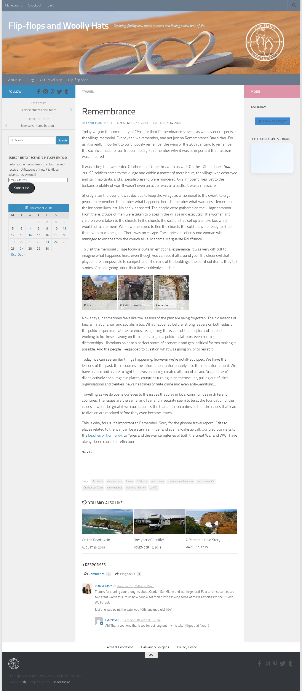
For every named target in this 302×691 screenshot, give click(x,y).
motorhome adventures (180, 481)
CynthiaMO (94, 123)
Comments (97, 574)
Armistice (98, 481)
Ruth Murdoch (103, 586)
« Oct (12, 255)
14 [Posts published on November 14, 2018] (30, 235)
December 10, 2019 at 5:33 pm (142, 620)
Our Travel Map (51, 80)
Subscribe (21, 188)
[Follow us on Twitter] (59, 91)
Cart (51, 5)
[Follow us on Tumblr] (66, 91)
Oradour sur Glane (93, 487)
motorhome (157, 481)
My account (13, 5)
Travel (88, 92)
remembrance (114, 487)
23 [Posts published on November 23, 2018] (47, 242)
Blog (30, 80)
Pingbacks (128, 574)
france (129, 481)
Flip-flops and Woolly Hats (58, 25)
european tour (114, 481)
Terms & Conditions (119, 647)
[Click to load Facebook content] (272, 158)
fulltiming (142, 481)
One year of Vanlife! (149, 540)
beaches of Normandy (106, 435)
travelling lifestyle (136, 487)
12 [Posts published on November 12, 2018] (12, 235)
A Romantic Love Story (202, 540)
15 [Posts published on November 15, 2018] (38, 235)
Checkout (35, 5)
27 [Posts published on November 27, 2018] (21, 248)
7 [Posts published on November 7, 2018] (30, 228)
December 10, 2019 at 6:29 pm (135, 586)
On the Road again (96, 540)
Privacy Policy (187, 647)
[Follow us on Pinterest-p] (52, 91)
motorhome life (205, 481)
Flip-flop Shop (78, 80)
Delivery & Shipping (155, 647)
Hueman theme (60, 682)
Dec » (22, 255)
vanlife (153, 487)
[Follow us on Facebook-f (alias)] (38, 91)
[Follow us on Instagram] (45, 91)
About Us (14, 80)
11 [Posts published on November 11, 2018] (64, 228)
